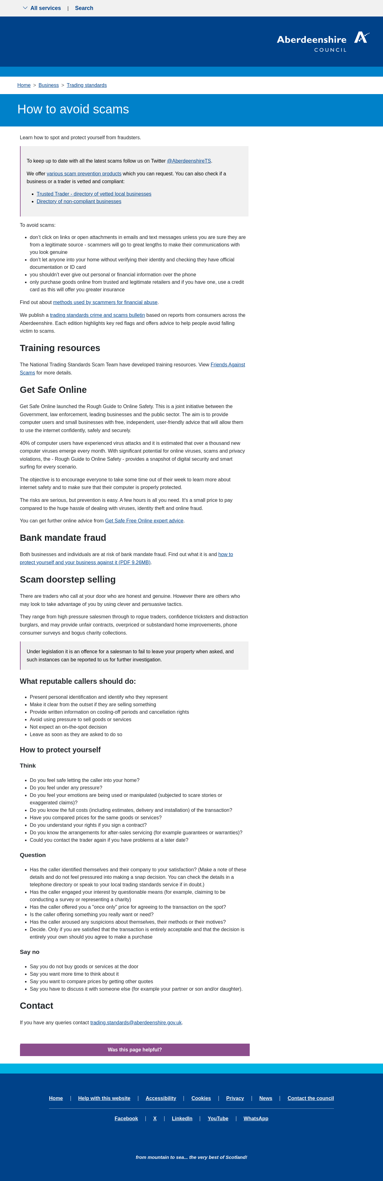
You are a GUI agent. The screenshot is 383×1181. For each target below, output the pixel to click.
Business (49, 85)
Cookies (201, 1098)
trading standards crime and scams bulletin (97, 315)
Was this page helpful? (135, 1049)
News (266, 1098)
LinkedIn (182, 1118)
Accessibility (161, 1098)
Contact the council (310, 1098)
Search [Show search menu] (84, 8)
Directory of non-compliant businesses (79, 201)
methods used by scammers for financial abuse (105, 302)
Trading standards (87, 85)
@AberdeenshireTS (189, 161)
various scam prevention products (84, 173)
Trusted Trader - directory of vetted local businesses (94, 194)
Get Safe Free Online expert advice (144, 520)
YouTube (218, 1118)
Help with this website (104, 1098)
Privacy (235, 1098)
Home (24, 85)
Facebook (126, 1118)
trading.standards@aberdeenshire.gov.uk (136, 1022)
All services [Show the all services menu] (41, 8)
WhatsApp (256, 1118)
